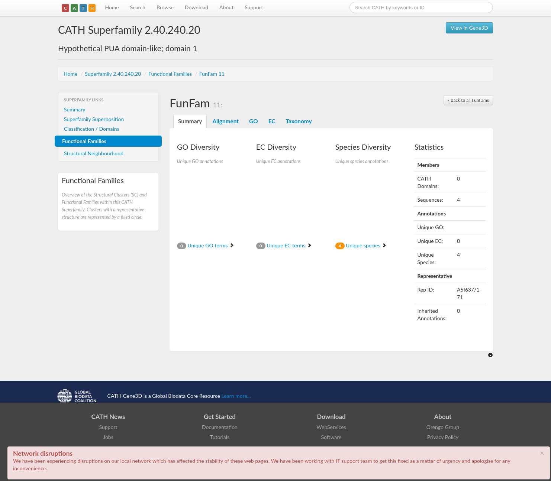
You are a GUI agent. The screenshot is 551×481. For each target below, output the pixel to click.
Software (331, 437)
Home (112, 7)
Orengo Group (442, 427)
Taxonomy (299, 121)
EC (272, 121)
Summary (75, 109)
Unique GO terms (205, 245)
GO (253, 121)
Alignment (225, 121)
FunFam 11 (212, 74)
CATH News (108, 416)
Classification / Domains (91, 129)
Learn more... (236, 396)
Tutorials (219, 437)
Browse (165, 7)
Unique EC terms (284, 245)
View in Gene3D (469, 28)
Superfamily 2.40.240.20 (113, 74)
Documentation (220, 427)
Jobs (108, 437)
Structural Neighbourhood (93, 153)
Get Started (220, 416)
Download (196, 7)
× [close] (542, 452)
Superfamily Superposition (94, 119)
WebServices (331, 427)
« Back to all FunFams (468, 100)
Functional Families (170, 74)
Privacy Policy (442, 437)
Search (137, 7)
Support (254, 7)
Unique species (361, 245)
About (226, 7)
